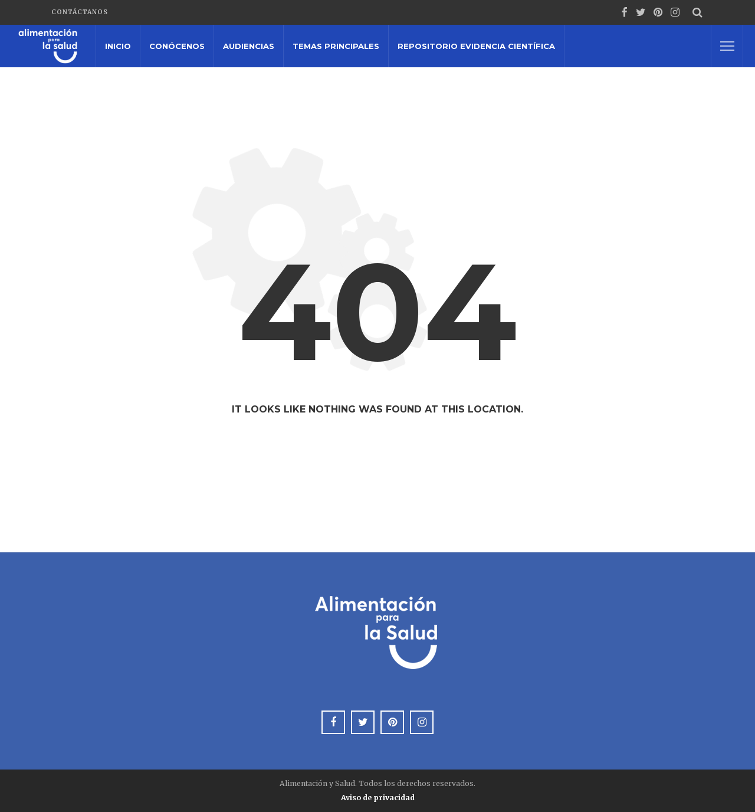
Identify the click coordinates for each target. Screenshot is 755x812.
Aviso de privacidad (378, 797)
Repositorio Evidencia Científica (476, 46)
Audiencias (248, 46)
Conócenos (177, 46)
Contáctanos (79, 12)
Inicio (118, 46)
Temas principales (336, 46)
